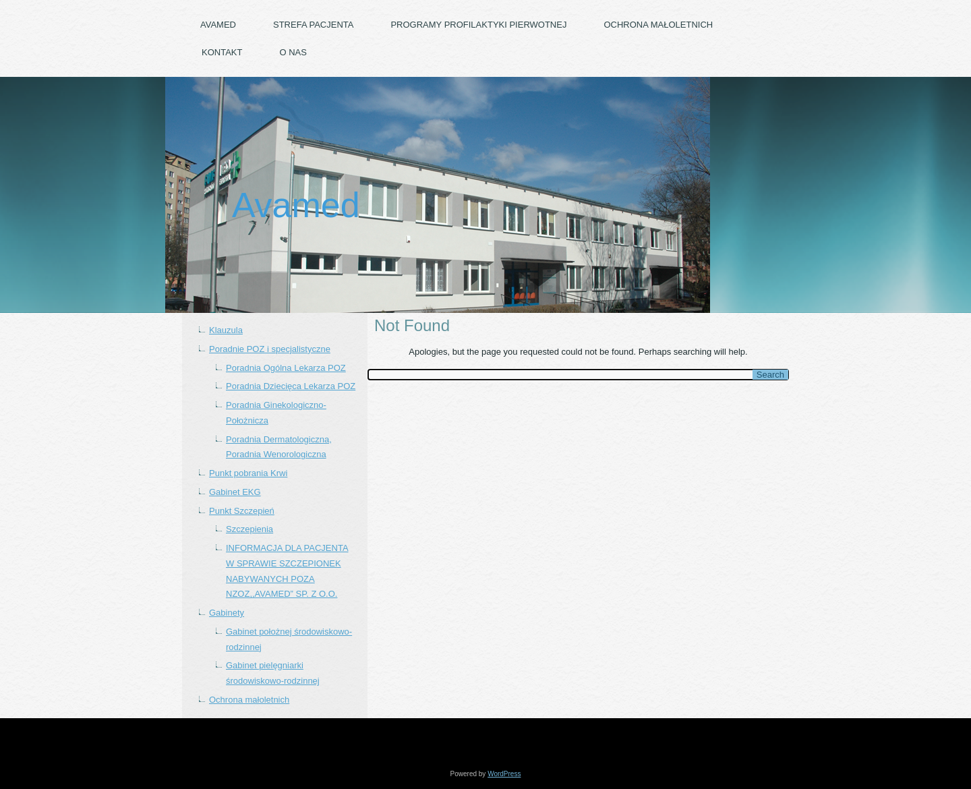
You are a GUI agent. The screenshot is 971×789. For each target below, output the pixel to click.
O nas (292, 52)
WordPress (504, 774)
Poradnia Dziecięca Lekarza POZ (290, 386)
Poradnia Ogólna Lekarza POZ (286, 368)
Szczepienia (249, 529)
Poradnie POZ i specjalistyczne (269, 349)
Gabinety (226, 613)
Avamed (218, 25)
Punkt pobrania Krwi (248, 473)
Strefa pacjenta (313, 25)
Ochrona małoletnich (658, 25)
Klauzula (226, 330)
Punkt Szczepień (241, 511)
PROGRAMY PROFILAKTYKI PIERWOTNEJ (478, 25)
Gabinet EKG (235, 492)
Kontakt (222, 52)
